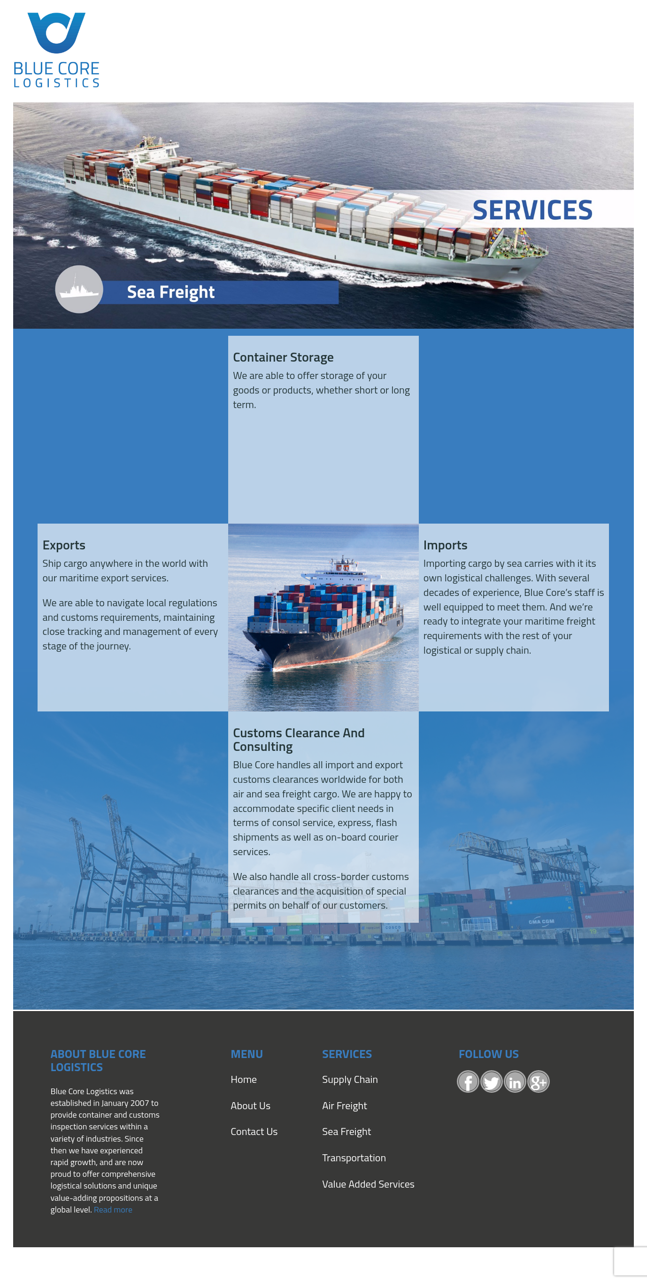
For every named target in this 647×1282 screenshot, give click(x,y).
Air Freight (344, 1105)
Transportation (354, 1158)
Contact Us (254, 1131)
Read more (113, 1209)
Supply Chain (350, 1079)
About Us (250, 1105)
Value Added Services (368, 1184)
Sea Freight (346, 1131)
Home (244, 1079)
